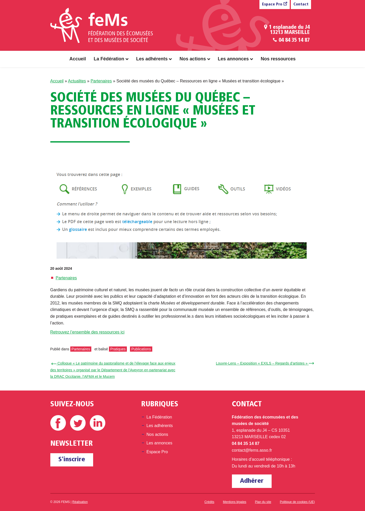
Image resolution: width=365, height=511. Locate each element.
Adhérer (252, 481)
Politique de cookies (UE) (297, 502)
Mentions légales (234, 502)
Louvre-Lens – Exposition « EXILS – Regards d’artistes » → (264, 363)
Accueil (78, 58)
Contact (300, 4)
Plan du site (263, 502)
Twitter (78, 423)
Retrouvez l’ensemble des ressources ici (87, 332)
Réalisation (80, 502)
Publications (141, 349)
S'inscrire (71, 459)
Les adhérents (152, 58)
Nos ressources (278, 58)
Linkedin (97, 423)
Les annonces (233, 58)
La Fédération (109, 58)
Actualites (77, 81)
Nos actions (193, 58)
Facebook (58, 423)
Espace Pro (272, 4)
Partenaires (101, 81)
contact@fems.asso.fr (252, 450)
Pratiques (118, 349)
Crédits (209, 502)
